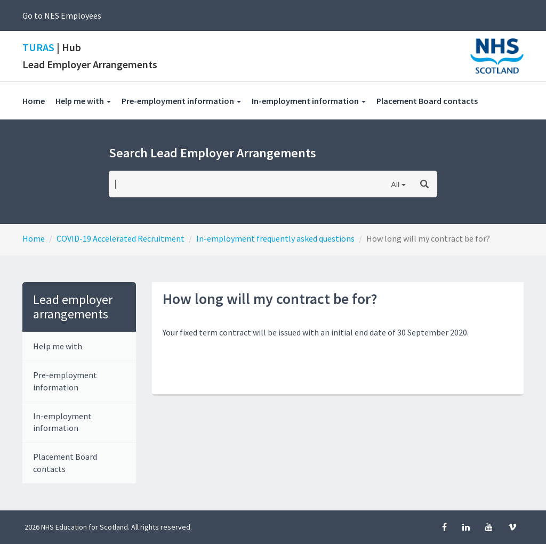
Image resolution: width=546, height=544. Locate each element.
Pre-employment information (65, 381)
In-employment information (62, 422)
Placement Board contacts (432, 100)
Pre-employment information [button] (181, 100)
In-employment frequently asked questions (275, 238)
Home (33, 100)
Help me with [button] (83, 100)
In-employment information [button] (309, 100)
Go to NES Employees (61, 15)
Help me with (57, 346)
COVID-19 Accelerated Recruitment (120, 238)
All (395, 184)
